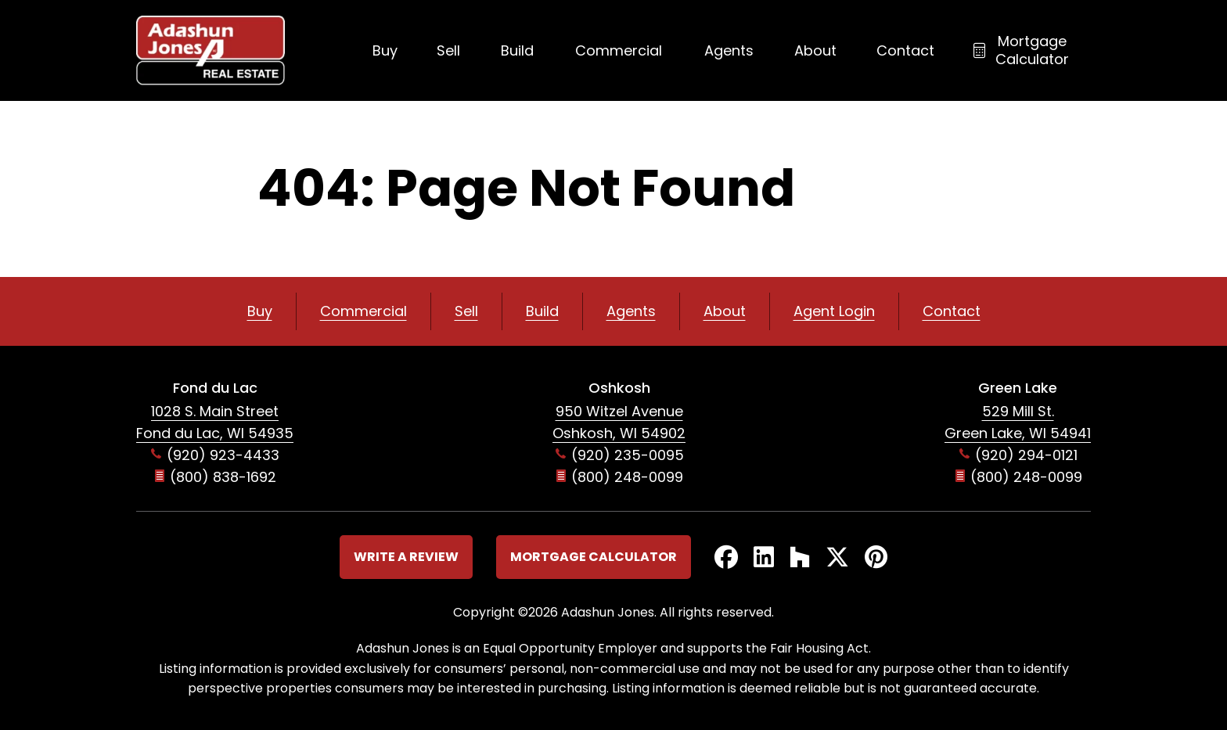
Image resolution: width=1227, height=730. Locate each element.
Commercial (618, 50)
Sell (448, 50)
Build (517, 50)
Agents (729, 50)
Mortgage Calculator (1032, 50)
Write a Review (406, 557)
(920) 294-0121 (1026, 455)
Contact (905, 50)
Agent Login (834, 311)
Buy (385, 50)
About (815, 50)
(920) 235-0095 (627, 455)
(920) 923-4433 (223, 455)
